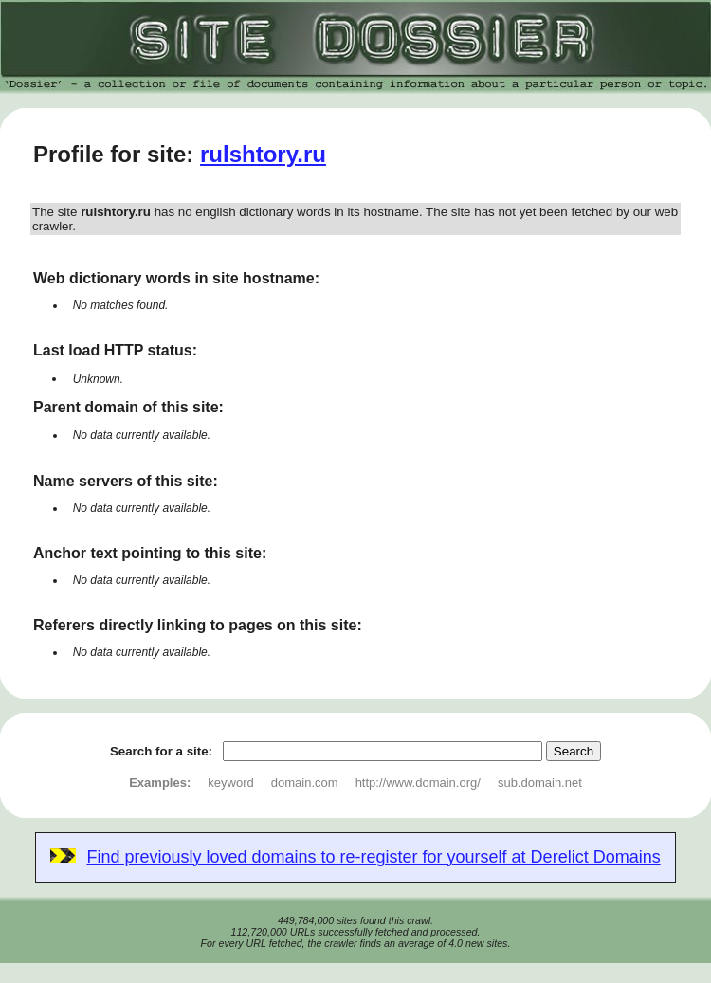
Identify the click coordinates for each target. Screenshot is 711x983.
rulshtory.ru (263, 154)
